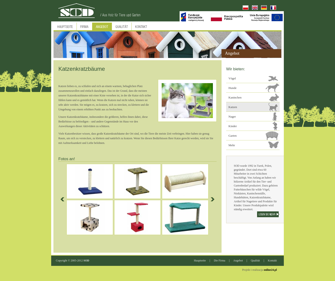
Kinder (232, 126)
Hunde (232, 88)
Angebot (238, 260)
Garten (232, 135)
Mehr (231, 145)
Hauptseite (200, 260)
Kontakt (272, 260)
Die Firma (219, 260)
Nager (232, 116)
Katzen (232, 107)
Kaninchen (234, 97)
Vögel (232, 78)
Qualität (255, 260)
